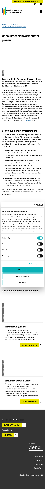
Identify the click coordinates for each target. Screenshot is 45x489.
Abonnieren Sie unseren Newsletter (26, 1)
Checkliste (28, 120)
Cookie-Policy (38, 468)
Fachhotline (39, 456)
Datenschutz (38, 460)
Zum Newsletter (15, 425)
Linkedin (11, 435)
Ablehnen (22, 282)
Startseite (5, 24)
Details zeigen (34, 264)
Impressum (39, 464)
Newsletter (14, 24)
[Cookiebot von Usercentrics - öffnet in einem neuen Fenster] (34, 205)
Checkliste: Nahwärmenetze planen (14, 27)
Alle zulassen (22, 270)
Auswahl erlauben (22, 276)
